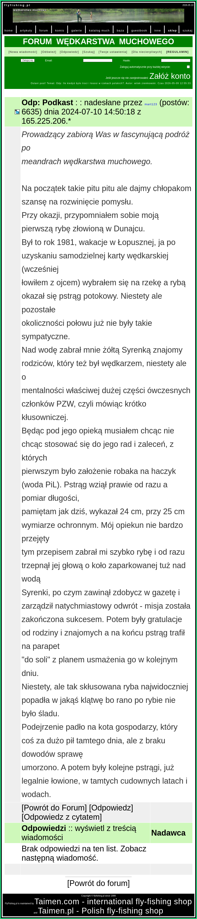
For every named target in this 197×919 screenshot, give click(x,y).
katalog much (99, 30)
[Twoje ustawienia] (113, 51)
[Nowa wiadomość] (23, 51)
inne (157, 30)
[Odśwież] (48, 51)
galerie (76, 30)
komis (59, 30)
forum (43, 30)
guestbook (139, 30)
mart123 (151, 104)
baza (120, 30)
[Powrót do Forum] (54, 807)
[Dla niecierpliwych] (147, 51)
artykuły (26, 30)
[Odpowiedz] (69, 51)
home (8, 30)
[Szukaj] (88, 51)
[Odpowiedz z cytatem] (62, 816)
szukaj (188, 30)
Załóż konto (169, 76)
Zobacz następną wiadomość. (84, 853)
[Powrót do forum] (98, 883)
